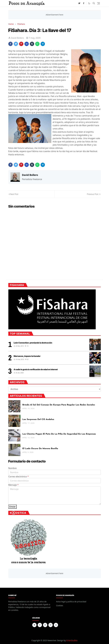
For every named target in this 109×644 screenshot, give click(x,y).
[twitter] (79, 3)
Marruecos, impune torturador (27, 356)
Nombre (12, 468)
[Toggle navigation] (98, 3)
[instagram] (45, 625)
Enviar (12, 506)
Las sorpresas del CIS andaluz (38, 419)
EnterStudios (72, 640)
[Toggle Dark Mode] (89, 3)
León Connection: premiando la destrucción (33, 343)
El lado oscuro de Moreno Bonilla (40, 449)
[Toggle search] (93, 3)
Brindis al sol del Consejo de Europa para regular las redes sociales (58, 405)
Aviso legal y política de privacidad (71, 601)
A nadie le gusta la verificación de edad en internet (36, 369)
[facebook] (83, 3)
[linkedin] (56, 625)
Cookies (59, 605)
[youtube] (50, 625)
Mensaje (13, 484)
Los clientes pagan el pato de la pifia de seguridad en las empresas (59, 434)
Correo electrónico (18, 476)
